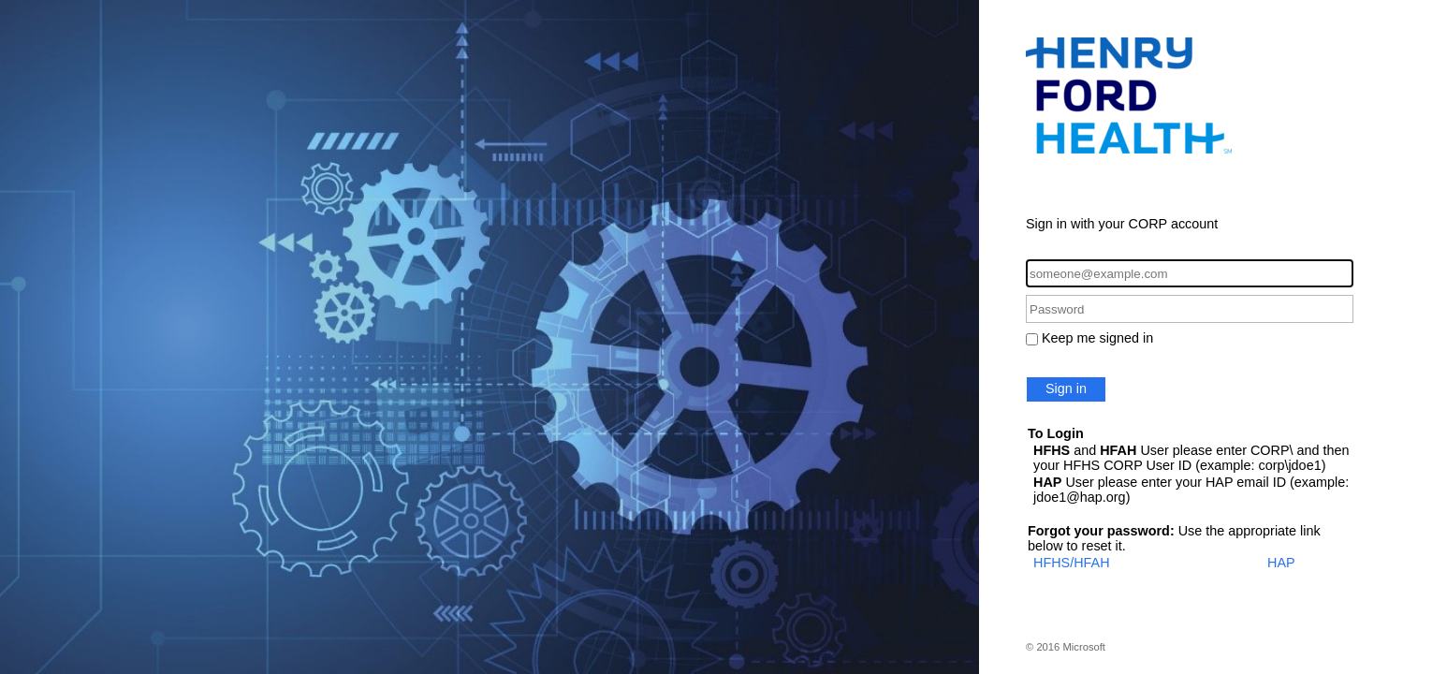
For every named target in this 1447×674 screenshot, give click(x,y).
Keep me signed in (1097, 337)
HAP (1281, 562)
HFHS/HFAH (1071, 562)
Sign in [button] (1066, 388)
